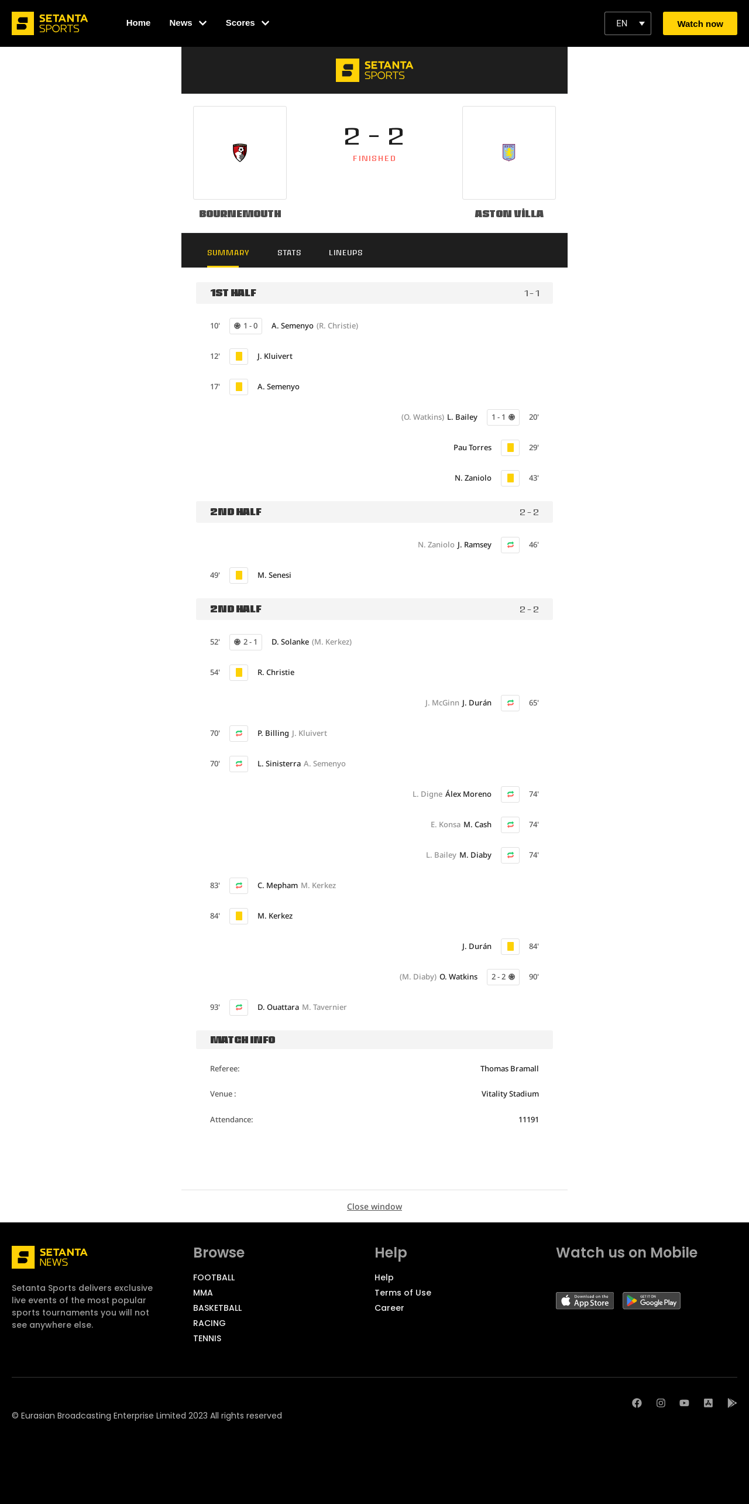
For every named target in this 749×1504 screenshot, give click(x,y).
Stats (294, 252)
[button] (627, 23)
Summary (230, 252)
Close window (374, 1206)
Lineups (353, 252)
